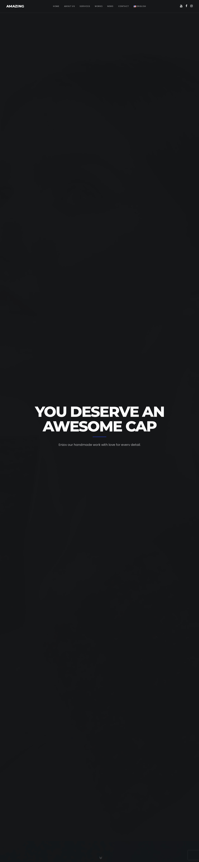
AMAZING (15, 6)
